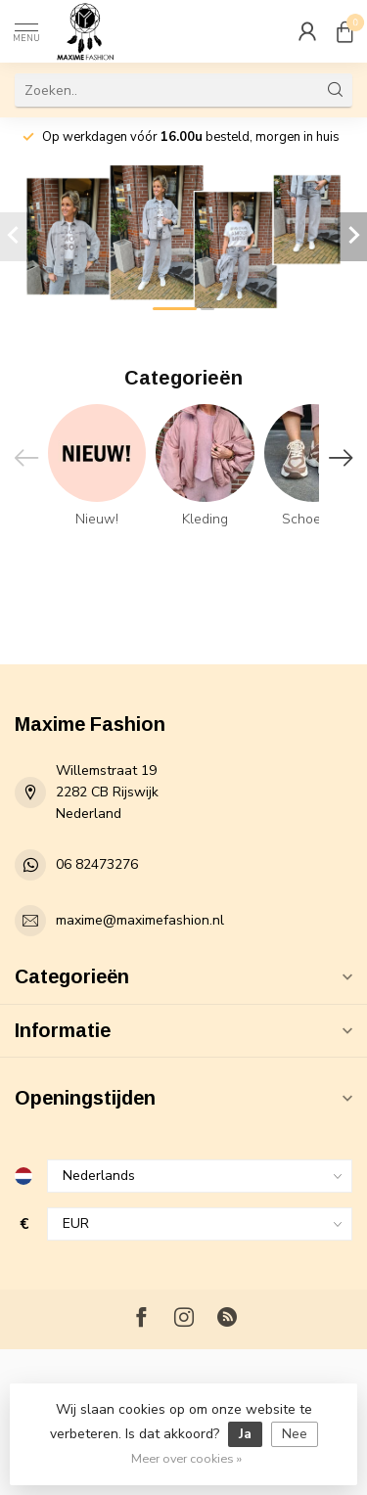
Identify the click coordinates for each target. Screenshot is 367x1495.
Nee (294, 1434)
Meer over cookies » (186, 1458)
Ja (245, 1434)
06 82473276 (97, 864)
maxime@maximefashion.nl (140, 920)
